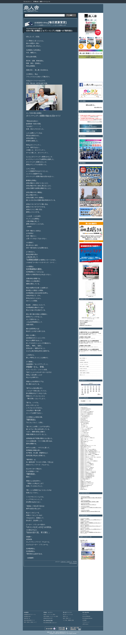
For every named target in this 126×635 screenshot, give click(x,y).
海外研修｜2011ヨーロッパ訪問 (86, 459)
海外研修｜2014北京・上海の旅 (86, 468)
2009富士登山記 (83, 407)
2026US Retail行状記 (84, 415)
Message (82, 419)
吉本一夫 (82, 529)
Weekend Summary (83, 422)
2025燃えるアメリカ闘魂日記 (85, 414)
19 (96, 389)
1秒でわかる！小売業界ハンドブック (86, 320)
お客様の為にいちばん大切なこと (85, 325)
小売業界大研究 (82, 323)
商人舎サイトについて (74, 632)
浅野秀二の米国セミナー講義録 (84, 366)
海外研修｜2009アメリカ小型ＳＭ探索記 (87, 453)
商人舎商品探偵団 (82, 360)
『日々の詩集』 (83, 426)
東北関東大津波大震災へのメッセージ (87, 445)
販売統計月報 (82, 489)
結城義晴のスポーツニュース (85, 484)
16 (88, 389)
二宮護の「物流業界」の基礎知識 (84, 372)
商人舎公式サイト (28, 1)
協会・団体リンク (67, 618)
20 (99, 389)
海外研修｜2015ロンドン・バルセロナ (87, 471)
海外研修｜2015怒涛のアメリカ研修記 (87, 472)
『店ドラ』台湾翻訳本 (83, 322)
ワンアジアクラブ (83, 433)
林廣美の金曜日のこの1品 (85, 446)
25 (93, 391)
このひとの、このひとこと (66, 561)
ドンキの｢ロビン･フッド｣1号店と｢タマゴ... (92, 519)
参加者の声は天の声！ (48, 618)
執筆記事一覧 (27, 618)
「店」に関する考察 (84, 423)
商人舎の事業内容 (86, 616)
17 (90, 389)
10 (90, 387)
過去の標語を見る (98, 107)
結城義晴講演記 (83, 486)
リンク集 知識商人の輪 (68, 620)
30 (88, 392)
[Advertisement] (72, 8)
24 (90, 391)
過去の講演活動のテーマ (29, 620)
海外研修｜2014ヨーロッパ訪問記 (86, 467)
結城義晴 (82, 519)
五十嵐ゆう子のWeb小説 (83, 368)
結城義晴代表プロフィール (30, 614)
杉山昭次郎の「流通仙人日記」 (84, 362)
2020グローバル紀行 (84, 410)
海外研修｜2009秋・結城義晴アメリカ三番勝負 (88, 454)
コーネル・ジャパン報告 (84, 428)
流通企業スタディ (83, 448)
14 (82, 389)
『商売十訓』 (82, 424)
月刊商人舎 (35, 1)
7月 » (98, 394)
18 (93, 389)
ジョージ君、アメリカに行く (84, 364)
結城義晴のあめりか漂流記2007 (86, 482)
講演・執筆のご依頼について (30, 622)
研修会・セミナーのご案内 (49, 614)
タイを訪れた (82, 431)
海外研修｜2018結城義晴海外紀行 (86, 476)
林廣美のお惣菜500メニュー (84, 370)
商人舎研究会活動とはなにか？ (50, 622)
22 (85, 391)
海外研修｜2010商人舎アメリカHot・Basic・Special (89, 457)
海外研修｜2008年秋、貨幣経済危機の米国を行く (89, 451)
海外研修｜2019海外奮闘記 (85, 477)
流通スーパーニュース (45, 1)
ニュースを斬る (83, 432)
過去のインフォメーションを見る (95, 121)
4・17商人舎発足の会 (84, 416)
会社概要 (84, 620)
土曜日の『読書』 (83, 439)
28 (82, 392)
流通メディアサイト (84, 541)
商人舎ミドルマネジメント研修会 (86, 437)
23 (88, 391)
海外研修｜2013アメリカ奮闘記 (86, 463)
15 (85, 389)
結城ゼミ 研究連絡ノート (83, 358)
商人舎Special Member (87, 618)
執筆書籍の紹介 (27, 616)
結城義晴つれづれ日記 (84, 481)
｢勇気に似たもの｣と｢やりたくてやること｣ (88, 504)
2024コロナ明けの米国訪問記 (85, 412)
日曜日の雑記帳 (83, 441)
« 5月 (82, 394)
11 (93, 387)
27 (99, 391)
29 (85, 392)
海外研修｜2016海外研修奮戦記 (86, 473)
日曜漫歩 (82, 442)
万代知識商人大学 (83, 435)
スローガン (85, 614)
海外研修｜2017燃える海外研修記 (86, 475)
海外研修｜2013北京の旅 (84, 466)
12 (96, 387)
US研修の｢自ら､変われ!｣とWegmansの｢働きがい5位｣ (90, 511)
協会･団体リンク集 (83, 540)
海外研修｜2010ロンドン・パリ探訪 (86, 455)
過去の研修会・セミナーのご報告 (51, 616)
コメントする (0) (73, 563)
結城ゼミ (82, 480)
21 (82, 391)
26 (96, 391)
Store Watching (83, 420)
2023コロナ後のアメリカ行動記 (86, 411)
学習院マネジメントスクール (85, 440)
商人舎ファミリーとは (68, 614)
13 (99, 387)
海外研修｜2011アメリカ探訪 (85, 458)
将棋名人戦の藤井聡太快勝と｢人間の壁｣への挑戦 (90, 501)
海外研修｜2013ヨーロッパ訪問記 (86, 464)
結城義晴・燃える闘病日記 (85, 485)
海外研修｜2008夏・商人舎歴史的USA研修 (88, 450)
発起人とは (65, 616)
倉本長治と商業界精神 (84, 436)
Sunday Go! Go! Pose (84, 421)
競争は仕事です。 (91, 105)
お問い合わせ (85, 624)
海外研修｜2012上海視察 (84, 462)
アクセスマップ (86, 622)
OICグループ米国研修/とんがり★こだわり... (93, 522)
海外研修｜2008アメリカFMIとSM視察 (87, 449)
